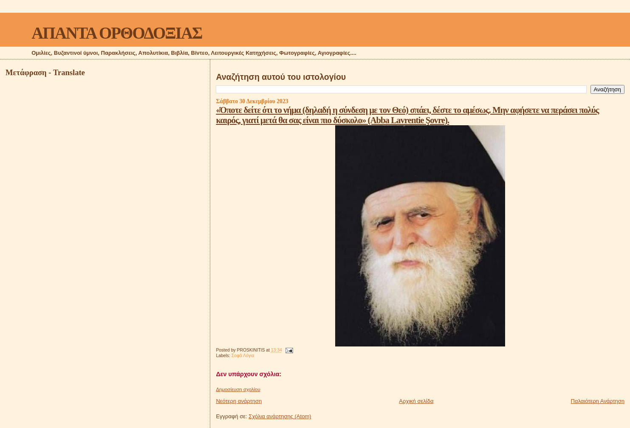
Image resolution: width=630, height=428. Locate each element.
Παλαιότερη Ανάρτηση (597, 401)
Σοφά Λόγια (243, 355)
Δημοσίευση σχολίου (238, 389)
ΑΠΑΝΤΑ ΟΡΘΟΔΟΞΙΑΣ (116, 33)
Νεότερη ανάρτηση (239, 401)
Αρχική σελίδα (416, 401)
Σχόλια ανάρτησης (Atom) (280, 416)
